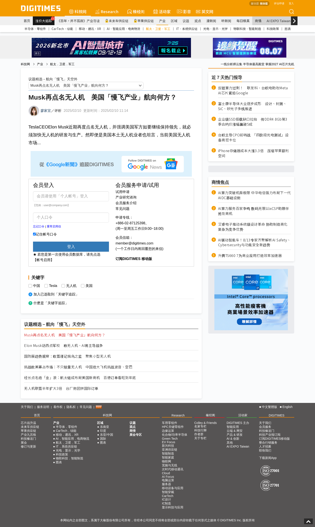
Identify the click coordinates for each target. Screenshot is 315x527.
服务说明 (43, 407)
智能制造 (168, 453)
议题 (186, 20)
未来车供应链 (116, 20)
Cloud (166, 473)
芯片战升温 (28, 423)
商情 (258, 20)
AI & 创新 (233, 438)
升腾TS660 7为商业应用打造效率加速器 (250, 255)
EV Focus (168, 442)
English (287, 407)
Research (107, 11)
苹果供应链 (144, 20)
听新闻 (226, 20)
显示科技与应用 (172, 507)
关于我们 (27, 407)
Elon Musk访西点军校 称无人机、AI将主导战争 (63, 345)
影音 (183, 11)
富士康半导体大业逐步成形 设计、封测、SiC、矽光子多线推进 (252, 106)
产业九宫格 (28, 434)
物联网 (166, 461)
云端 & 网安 (235, 430)
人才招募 (265, 446)
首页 (27, 20)
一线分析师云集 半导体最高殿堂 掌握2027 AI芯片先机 (257, 64)
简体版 (264, 3)
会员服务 (265, 427)
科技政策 (273, 28)
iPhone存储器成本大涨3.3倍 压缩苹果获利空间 (253, 153)
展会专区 (136, 434)
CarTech (167, 496)
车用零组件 (169, 423)
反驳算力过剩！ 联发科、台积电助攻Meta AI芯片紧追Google (253, 90)
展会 (24, 442)
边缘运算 (168, 430)
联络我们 (265, 450)
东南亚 (104, 427)
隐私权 (71, 407)
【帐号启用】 (43, 260)
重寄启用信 (54, 226)
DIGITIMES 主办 (238, 423)
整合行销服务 (268, 442)
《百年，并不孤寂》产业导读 (78, 20)
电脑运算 (168, 480)
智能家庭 (168, 457)
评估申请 (279, 3)
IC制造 (166, 503)
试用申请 (123, 192)
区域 (174, 20)
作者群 (198, 434)
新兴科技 (168, 445)
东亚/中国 (106, 434)
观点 (197, 20)
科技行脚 (200, 430)
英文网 (204, 11)
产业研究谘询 (126, 197)
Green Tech (170, 438)
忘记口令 (38, 226)
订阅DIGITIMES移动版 (274, 438)
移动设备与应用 (172, 488)
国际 (103, 438)
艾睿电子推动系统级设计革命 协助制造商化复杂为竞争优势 (253, 227)
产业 (162, 20)
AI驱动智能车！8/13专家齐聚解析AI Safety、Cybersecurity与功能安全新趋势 (254, 242)
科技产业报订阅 (269, 434)
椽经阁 (136, 11)
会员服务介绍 (126, 203)
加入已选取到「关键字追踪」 (56, 294)
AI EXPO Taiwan (278, 20)
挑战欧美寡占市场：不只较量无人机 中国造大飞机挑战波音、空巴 (78, 366)
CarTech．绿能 (62, 28)
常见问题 (123, 209)
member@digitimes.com (134, 243)
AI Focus (168, 476)
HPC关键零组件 (173, 427)
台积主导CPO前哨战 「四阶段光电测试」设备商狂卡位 (253, 137)
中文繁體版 (269, 407)
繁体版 (255, 3)
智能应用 (233, 427)
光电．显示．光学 (215, 28)
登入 (291, 3)
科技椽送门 (28, 438)
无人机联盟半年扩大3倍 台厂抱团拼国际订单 (61, 388)
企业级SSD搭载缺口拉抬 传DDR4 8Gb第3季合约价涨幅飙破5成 (252, 122)
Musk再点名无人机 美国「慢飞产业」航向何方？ (64, 334)
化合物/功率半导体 (174, 434)
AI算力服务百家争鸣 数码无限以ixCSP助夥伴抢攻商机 (253, 211)
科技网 (77, 11)
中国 (36, 286)
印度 (103, 430)
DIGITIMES (277, 415)
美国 (89, 286)
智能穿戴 (168, 492)
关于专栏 (200, 438)
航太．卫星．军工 (158, 28)
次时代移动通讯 (172, 469)
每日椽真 (243, 20)
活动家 (162, 11)
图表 (288, 28)
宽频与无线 (169, 465)
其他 (230, 442)
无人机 (71, 286)
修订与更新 (28, 446)
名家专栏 (200, 426)
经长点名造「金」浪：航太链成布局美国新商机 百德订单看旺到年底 (80, 377)
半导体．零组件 (35, 28)
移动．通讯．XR (90, 28)
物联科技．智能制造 (247, 28)
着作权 (58, 407)
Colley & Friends (205, 423)
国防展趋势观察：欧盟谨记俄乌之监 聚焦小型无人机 (67, 356)
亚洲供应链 (169, 449)
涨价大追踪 (44, 19)
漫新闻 (211, 20)
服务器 (166, 484)
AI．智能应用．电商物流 (123, 28)
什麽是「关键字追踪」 (50, 303)
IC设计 (166, 499)
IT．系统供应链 (187, 28)
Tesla (53, 286)
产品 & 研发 (235, 434)
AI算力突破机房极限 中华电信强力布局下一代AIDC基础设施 (254, 195)
